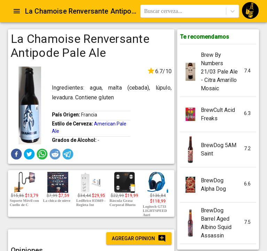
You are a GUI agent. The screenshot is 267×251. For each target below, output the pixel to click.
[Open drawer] (16, 11)
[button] (16, 154)
